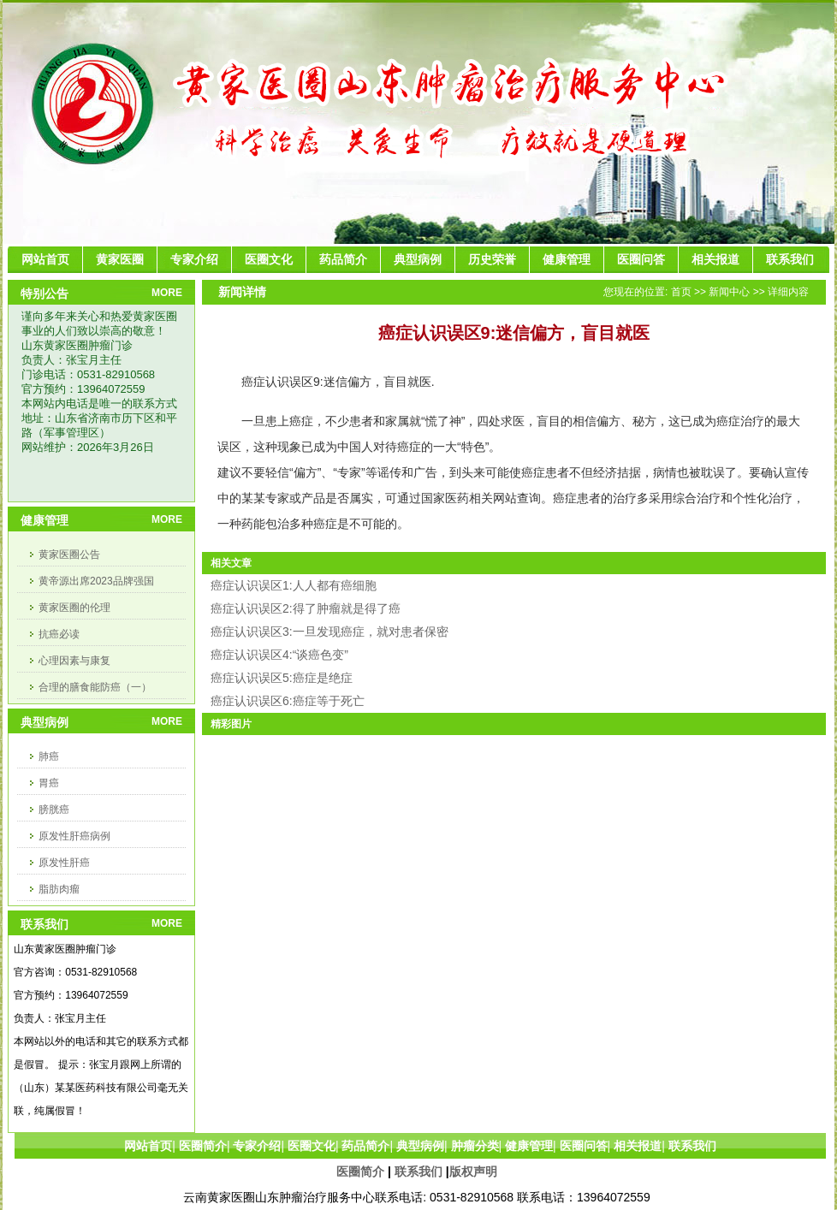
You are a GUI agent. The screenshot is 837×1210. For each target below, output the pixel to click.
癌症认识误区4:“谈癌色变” (279, 654)
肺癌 (49, 756)
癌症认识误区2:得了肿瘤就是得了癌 (306, 608)
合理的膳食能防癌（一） (95, 687)
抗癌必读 (59, 634)
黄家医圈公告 (69, 555)
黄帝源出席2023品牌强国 (96, 581)
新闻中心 (729, 292)
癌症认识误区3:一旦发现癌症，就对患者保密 (329, 631)
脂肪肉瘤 (59, 889)
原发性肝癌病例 (74, 836)
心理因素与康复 (74, 661)
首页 (681, 292)
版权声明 (473, 1171)
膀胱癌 (54, 810)
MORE (166, 293)
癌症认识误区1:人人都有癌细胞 (294, 585)
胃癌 (49, 783)
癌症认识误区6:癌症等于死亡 (288, 701)
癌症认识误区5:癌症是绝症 (282, 678)
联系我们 (418, 1171)
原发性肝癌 (64, 863)
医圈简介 (360, 1171)
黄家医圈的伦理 (74, 608)
